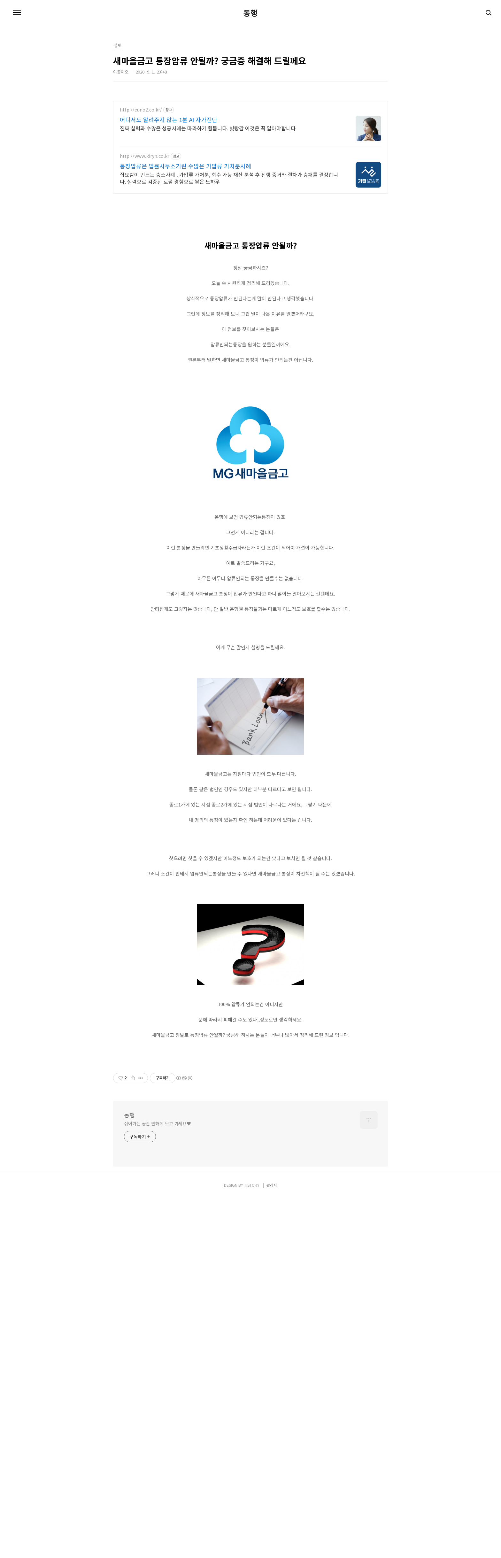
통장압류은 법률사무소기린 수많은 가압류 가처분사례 (185, 166)
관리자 (271, 1545)
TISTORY (251, 1545)
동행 (250, 13)
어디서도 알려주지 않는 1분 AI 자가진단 (168, 119)
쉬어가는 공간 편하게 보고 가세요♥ (157, 1484)
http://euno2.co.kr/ (141, 109)
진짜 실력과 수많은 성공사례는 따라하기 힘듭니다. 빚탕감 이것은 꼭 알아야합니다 (208, 128)
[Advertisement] (250, 251)
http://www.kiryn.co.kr (144, 156)
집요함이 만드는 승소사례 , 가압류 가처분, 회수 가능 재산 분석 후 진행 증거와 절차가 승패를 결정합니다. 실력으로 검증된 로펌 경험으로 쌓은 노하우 (229, 178)
